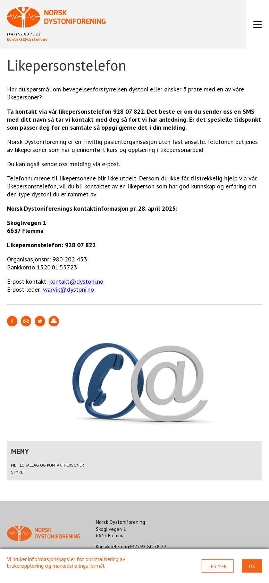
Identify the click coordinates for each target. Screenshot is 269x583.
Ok (252, 566)
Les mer (218, 566)
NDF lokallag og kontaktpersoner (47, 465)
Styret (18, 472)
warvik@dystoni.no (68, 289)
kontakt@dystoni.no (27, 39)
